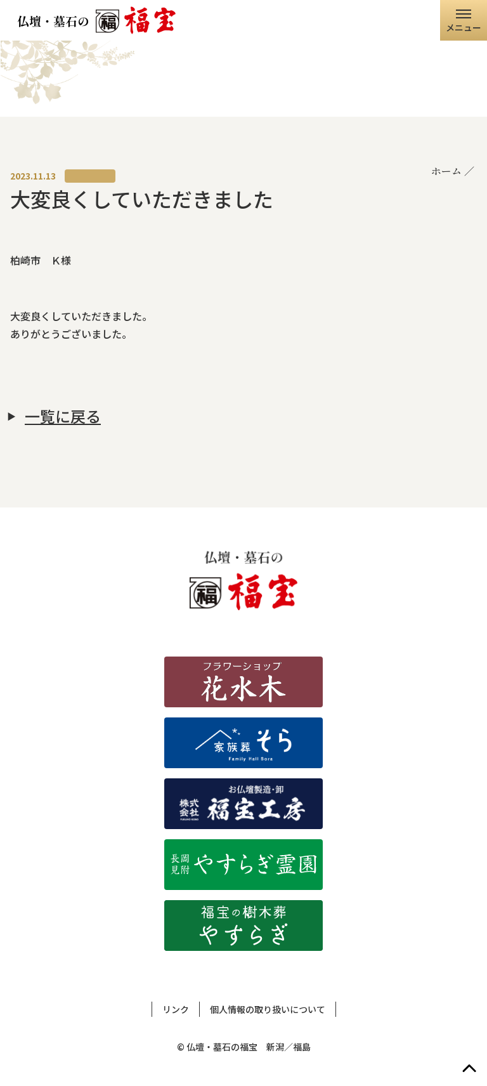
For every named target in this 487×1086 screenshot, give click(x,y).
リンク (175, 1009)
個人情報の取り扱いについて (267, 1009)
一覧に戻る (63, 416)
